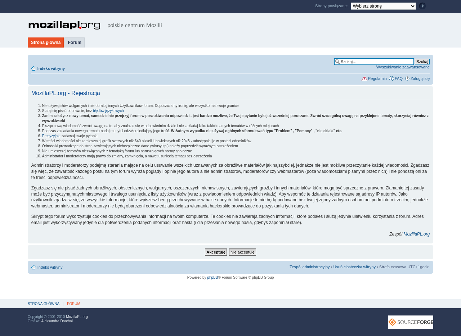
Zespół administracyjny (310, 267)
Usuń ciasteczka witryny (355, 267)
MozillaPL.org (416, 234)
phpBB (212, 277)
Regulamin (377, 78)
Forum (74, 42)
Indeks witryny (51, 68)
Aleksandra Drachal (57, 321)
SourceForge (410, 322)
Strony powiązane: (332, 6)
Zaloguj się (420, 78)
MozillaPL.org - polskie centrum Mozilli (95, 25)
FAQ (399, 78)
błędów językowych (108, 111)
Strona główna (46, 42)
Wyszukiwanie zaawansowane (403, 67)
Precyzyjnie (51, 136)
